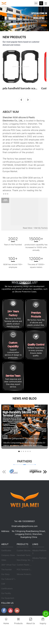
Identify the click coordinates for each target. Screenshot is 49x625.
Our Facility (6, 593)
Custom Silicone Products (28, 550)
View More (8, 92)
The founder (6, 569)
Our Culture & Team (9, 579)
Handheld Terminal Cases (27, 555)
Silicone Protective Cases (27, 574)
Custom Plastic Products (27, 565)
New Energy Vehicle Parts (28, 560)
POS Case (16, 130)
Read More (27, 228)
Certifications (7, 588)
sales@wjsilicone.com (27, 526)
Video (3, 560)
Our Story (5, 574)
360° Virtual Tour (8, 565)
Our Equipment (7, 598)
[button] (2, 18)
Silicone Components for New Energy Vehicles (22, 438)
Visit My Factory (41, 228)
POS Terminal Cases (25, 569)
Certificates (6, 550)
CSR (3, 584)
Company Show (8, 555)
